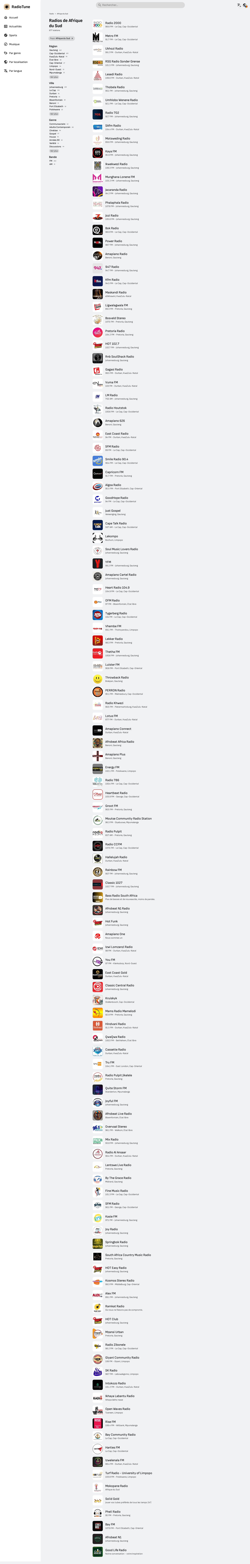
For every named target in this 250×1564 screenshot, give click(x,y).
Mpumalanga (55, 72)
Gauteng (53, 50)
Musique (12, 44)
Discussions (55, 146)
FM (50, 160)
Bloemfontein (56, 100)
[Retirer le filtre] (72, 38)
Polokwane (54, 109)
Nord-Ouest (55, 69)
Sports (10, 35)
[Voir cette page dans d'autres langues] (239, 5)
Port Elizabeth (56, 106)
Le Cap (52, 90)
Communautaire (57, 124)
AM (50, 164)
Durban (53, 93)
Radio (51, 14)
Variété (52, 143)
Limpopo (53, 66)
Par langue (13, 71)
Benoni (52, 103)
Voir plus (54, 77)
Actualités (13, 26)
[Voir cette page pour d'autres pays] (244, 5)
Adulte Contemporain (59, 127)
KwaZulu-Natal (56, 56)
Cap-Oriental (55, 63)
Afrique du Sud (62, 14)
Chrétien (53, 130)
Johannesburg (56, 87)
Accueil (11, 17)
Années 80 (54, 140)
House (52, 137)
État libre (53, 59)
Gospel (52, 133)
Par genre (12, 53)
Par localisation (16, 62)
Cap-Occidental (57, 53)
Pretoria (53, 96)
